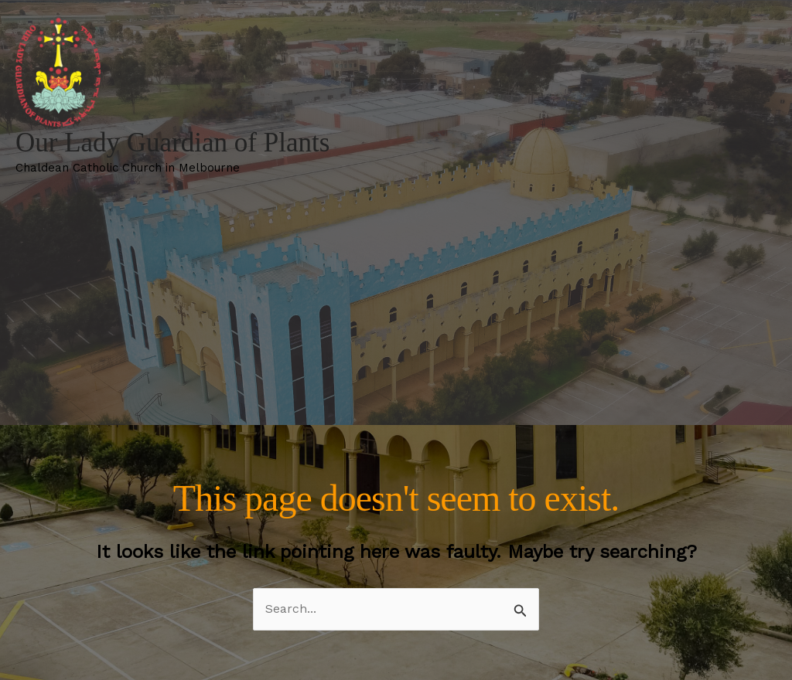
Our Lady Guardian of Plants (172, 143)
